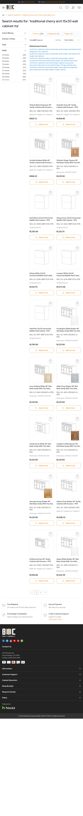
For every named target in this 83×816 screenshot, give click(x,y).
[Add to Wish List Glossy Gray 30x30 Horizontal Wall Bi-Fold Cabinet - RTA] (77, 193)
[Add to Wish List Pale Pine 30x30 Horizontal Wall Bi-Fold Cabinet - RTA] (50, 304)
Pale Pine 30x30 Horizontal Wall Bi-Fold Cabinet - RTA (40, 331)
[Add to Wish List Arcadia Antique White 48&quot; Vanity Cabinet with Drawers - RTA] (50, 135)
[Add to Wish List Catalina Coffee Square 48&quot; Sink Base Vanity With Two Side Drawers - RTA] (77, 420)
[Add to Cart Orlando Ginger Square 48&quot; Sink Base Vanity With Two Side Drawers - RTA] (69, 182)
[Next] (45, 596)
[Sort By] (72, 40)
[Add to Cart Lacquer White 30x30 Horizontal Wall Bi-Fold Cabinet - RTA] (69, 294)
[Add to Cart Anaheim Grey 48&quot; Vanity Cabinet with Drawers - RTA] (69, 124)
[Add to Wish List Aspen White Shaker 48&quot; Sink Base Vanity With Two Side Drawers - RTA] (77, 536)
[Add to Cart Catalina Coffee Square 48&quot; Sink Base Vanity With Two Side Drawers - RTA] (69, 468)
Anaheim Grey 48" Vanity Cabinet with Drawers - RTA (67, 106)
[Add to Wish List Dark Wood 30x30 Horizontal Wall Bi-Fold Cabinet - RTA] (50, 193)
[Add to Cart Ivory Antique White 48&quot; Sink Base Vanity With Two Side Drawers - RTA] (42, 410)
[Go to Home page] (10, 7)
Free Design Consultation (17, 617)
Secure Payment (55, 607)
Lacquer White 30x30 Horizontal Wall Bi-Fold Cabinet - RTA (69, 275)
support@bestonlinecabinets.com (55, 2)
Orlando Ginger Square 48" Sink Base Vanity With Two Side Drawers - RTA (69, 162)
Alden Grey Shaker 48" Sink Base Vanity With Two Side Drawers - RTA (67, 389)
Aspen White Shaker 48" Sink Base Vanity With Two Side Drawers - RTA (68, 563)
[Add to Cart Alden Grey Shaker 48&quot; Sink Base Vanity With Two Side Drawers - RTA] (69, 410)
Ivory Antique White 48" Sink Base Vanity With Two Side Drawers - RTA (41, 389)
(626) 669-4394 (30, 2)
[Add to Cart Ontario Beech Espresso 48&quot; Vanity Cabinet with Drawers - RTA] (42, 124)
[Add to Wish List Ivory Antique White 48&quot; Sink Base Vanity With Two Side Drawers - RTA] (50, 362)
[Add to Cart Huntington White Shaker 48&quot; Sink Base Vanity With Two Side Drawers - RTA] (69, 352)
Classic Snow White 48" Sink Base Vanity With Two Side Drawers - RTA (40, 447)
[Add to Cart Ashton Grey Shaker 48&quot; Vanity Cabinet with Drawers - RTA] (69, 526)
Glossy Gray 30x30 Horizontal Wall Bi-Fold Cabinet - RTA (68, 220)
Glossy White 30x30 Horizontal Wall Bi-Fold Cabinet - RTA (42, 275)
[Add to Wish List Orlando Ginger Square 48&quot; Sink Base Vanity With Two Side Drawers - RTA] (77, 135)
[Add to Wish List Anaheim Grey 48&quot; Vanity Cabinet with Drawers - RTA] (77, 79)
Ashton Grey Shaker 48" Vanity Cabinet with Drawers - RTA (69, 505)
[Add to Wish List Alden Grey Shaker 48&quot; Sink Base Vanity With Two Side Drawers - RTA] (77, 362)
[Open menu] (3, 7)
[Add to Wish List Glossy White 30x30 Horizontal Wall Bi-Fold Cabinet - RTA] (50, 249)
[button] (14, 33)
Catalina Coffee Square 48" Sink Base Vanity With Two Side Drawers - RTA (69, 447)
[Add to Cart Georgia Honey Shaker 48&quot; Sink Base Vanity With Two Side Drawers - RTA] (42, 526)
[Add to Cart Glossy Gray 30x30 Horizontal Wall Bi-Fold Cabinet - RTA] (69, 238)
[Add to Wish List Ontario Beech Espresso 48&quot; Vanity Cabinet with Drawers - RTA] (50, 79)
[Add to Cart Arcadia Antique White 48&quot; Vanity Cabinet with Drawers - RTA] (42, 182)
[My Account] (73, 7)
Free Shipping (12, 607)
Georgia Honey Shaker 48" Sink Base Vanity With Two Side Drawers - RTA (42, 505)
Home (3, 15)
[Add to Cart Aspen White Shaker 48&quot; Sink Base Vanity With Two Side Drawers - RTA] (69, 584)
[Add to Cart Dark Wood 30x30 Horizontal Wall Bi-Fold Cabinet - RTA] (42, 238)
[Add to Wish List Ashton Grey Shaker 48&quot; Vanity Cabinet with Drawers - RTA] (77, 478)
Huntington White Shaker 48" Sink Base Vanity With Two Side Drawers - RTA (69, 331)
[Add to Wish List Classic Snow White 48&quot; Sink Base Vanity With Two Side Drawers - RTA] (50, 420)
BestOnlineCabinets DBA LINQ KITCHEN (37, 719)
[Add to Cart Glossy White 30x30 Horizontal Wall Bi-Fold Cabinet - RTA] (42, 294)
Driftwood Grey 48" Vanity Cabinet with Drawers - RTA (40, 563)
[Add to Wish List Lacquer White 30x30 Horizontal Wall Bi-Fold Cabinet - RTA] (77, 249)
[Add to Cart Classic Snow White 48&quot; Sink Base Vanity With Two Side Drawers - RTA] (42, 468)
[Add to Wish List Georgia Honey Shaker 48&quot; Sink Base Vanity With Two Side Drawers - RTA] (50, 478)
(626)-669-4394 (14, 661)
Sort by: (68, 40)
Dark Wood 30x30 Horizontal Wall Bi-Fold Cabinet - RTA (41, 220)
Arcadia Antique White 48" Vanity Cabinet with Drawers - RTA (41, 162)
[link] (32, 596)
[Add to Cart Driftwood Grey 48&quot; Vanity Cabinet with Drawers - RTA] (42, 584)
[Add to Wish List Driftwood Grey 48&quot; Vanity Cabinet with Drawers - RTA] (50, 536)
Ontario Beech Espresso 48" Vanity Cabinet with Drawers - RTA (41, 106)
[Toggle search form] (61, 7)
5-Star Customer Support (59, 617)
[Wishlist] (67, 7)
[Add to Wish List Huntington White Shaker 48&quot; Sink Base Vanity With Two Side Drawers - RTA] (77, 304)
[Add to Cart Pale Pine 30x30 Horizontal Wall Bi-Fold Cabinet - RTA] (42, 352)
